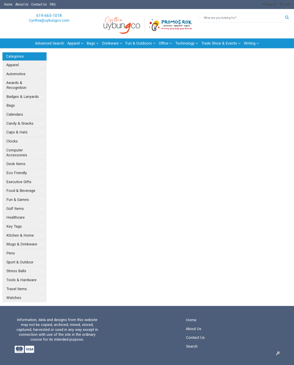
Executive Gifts (18, 182)
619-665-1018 (49, 15)
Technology (185, 43)
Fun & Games (17, 199)
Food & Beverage (20, 190)
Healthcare (15, 217)
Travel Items (16, 289)
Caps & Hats (17, 132)
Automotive (16, 74)
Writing (249, 43)
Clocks (12, 141)
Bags (91, 43)
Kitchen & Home (20, 235)
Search (192, 346)
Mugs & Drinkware (21, 244)
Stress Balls (16, 271)
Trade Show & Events (219, 43)
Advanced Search (49, 43)
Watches (13, 298)
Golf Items (15, 208)
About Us (21, 4)
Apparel (73, 43)
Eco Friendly (16, 173)
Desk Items (16, 164)
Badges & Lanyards (22, 96)
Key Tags (14, 226)
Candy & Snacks (19, 123)
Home (8, 4)
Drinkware (110, 43)
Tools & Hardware (21, 280)
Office (163, 43)
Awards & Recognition (16, 85)
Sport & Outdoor (19, 262)
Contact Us (39, 4)
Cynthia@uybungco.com (49, 20)
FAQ (53, 4)
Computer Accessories (16, 152)
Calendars (14, 114)
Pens (10, 253)
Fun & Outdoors (138, 43)
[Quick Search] (240, 17)
